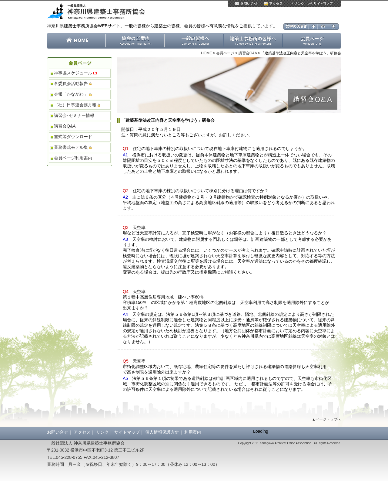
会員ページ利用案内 (73, 157)
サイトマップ (127, 432)
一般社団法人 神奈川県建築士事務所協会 (98, 11)
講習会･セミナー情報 (74, 115)
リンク (102, 432)
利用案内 (192, 432)
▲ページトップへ (326, 419)
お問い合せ (57, 432)
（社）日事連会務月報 (77, 104)
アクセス (82, 432)
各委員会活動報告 (73, 83)
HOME (206, 53)
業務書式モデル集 (73, 147)
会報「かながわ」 (73, 94)
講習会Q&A (248, 53)
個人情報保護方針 (162, 432)
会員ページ (225, 53)
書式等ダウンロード (73, 136)
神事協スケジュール (75, 72)
